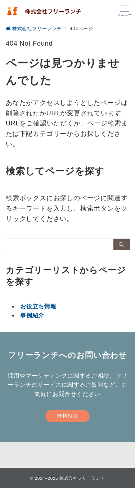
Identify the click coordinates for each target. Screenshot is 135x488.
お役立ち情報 (38, 306)
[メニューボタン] (124, 11)
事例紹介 (32, 315)
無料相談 (67, 416)
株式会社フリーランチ (82, 478)
